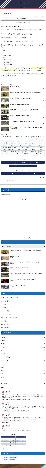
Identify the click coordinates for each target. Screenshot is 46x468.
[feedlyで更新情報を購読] (12, 173)
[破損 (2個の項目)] (16, 156)
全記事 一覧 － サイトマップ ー (9, 317)
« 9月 (2, 449)
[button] (30, 166)
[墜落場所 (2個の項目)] (26, 156)
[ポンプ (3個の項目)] (19, 152)
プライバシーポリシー (7, 314)
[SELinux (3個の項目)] (28, 147)
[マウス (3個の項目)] (4, 154)
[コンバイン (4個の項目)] (5, 145)
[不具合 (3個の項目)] (26, 152)
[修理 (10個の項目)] (4, 139)
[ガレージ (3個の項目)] (12, 150)
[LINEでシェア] (16, 166)
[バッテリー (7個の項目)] (26, 139)
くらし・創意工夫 (28, 73)
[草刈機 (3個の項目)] (10, 147)
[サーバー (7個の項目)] (19, 139)
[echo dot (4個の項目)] (4, 147)
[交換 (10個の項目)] (34, 137)
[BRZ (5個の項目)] (14, 143)
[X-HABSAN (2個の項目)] (39, 156)
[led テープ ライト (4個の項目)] (23, 145)
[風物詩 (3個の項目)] (42, 152)
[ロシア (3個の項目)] (10, 154)
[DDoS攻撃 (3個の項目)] (5, 150)
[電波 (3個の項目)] (15, 154)
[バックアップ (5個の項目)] (28, 141)
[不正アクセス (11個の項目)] (27, 137)
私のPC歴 (3, 321)
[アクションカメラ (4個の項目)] (40, 143)
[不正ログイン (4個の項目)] (40, 145)
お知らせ (3, 304)
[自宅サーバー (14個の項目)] (11, 137)
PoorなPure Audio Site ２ (10, 459)
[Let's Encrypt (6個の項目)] (12, 141)
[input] (23, 194)
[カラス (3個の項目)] (22, 147)
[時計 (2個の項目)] (6, 156)
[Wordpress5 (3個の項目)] (12, 152)
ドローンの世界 (5, 311)
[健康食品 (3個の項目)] (4, 152)
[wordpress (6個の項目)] (4, 141)
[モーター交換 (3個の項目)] (35, 147)
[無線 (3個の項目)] (21, 154)
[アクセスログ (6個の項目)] (41, 139)
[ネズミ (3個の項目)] (42, 147)
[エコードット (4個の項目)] (13, 145)
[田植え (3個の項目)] (16, 147)
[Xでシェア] (8, 162)
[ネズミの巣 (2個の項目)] (41, 154)
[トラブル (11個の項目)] (19, 137)
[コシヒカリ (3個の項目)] (33, 154)
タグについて (4, 307)
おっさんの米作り (5, 301)
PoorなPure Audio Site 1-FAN (11, 457)
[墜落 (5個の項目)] (19, 143)
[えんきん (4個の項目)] (32, 145)
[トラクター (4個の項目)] (32, 143)
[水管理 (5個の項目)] (9, 143)
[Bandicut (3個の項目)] (41, 150)
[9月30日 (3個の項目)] (19, 150)
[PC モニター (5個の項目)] (36, 141)
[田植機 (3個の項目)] (27, 154)
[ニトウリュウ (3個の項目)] (27, 150)
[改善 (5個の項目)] (42, 141)
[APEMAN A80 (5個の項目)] (20, 141)
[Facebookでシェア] (23, 162)
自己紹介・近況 (5, 324)
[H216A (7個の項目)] (33, 139)
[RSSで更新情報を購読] (34, 173)
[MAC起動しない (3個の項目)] (33, 152)
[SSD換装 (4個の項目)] (25, 143)
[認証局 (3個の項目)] (35, 150)
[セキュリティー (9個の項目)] (11, 139)
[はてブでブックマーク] (37, 162)
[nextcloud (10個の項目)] (41, 137)
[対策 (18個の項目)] (4, 137)
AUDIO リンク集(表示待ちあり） (10, 297)
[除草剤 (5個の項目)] (4, 143)
